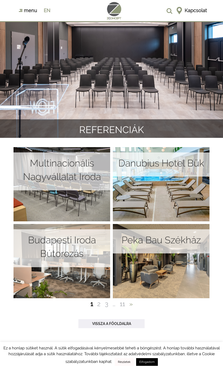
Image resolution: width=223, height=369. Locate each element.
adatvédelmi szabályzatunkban (156, 354)
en (47, 10)
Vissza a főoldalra (111, 324)
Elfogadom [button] (147, 362)
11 (122, 304)
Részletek (124, 362)
